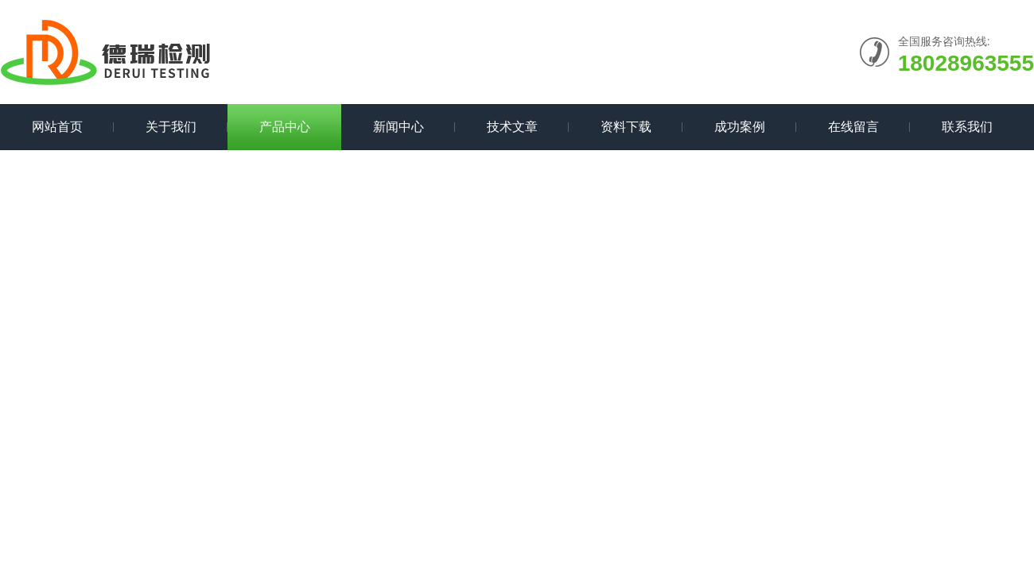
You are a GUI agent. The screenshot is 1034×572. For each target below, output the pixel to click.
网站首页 (57, 126)
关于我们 (171, 126)
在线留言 (853, 126)
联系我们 (967, 126)
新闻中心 (398, 126)
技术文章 (512, 126)
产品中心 (284, 126)
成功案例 (739, 126)
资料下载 (626, 126)
